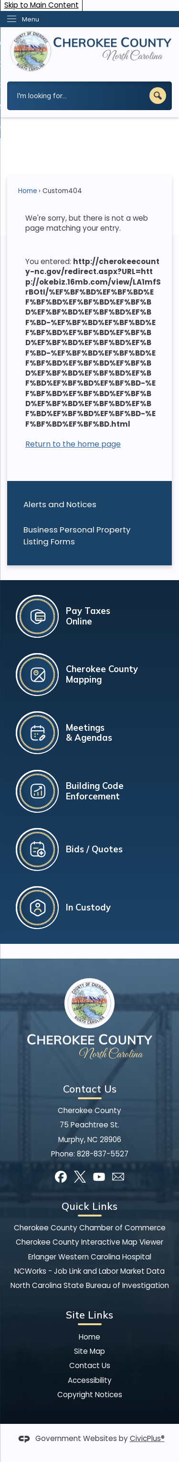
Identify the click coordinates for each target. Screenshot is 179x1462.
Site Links (89, 1315)
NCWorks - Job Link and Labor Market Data (89, 1271)
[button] (157, 95)
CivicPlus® (147, 1438)
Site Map (89, 1351)
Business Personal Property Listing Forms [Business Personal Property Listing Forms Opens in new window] (76, 535)
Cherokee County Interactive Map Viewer (89, 1242)
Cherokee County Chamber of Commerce (90, 1228)
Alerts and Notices (59, 504)
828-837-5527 (102, 1154)
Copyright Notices (89, 1395)
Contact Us (89, 1365)
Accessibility (90, 1380)
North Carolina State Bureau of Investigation (90, 1285)
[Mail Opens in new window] (118, 1177)
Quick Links (89, 1206)
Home (27, 190)
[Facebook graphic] (61, 1177)
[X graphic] (80, 1177)
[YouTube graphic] (99, 1177)
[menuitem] (89, 504)
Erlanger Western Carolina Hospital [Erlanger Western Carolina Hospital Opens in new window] (89, 1257)
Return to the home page (73, 444)
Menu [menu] (30, 19)
